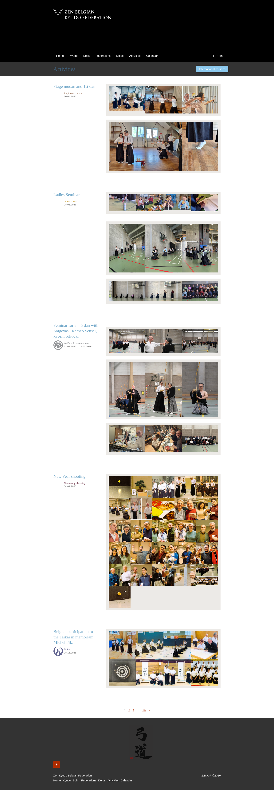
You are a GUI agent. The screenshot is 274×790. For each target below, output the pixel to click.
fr (216, 55)
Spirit (86, 55)
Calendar (152, 55)
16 (144, 710)
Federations (103, 55)
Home (60, 55)
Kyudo (73, 55)
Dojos (119, 55)
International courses (212, 69)
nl (213, 55)
